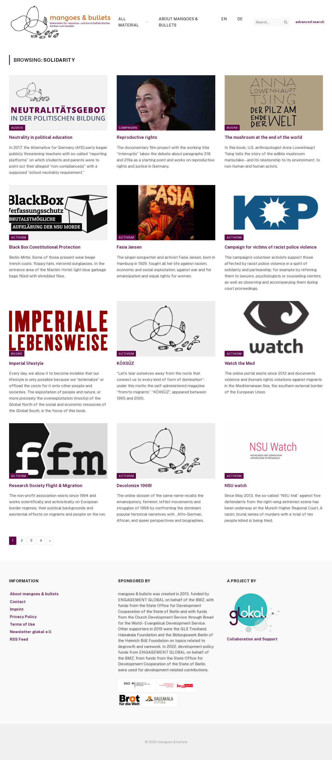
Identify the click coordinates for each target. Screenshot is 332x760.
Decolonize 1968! (134, 485)
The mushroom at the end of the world (263, 137)
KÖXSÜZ (125, 363)
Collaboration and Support (252, 639)
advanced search (309, 22)
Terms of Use (22, 624)
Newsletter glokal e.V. (31, 631)
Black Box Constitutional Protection (44, 247)
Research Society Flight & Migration (45, 485)
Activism (18, 237)
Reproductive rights (137, 137)
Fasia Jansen (129, 247)
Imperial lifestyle (26, 363)
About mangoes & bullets (178, 22)
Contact (18, 601)
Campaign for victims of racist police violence (271, 247)
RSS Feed (19, 639)
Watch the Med (240, 363)
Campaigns (128, 127)
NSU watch (236, 485)
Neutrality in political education (40, 137)
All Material (128, 22)
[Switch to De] (240, 19)
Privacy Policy (23, 616)
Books (232, 127)
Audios (17, 127)
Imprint (17, 609)
